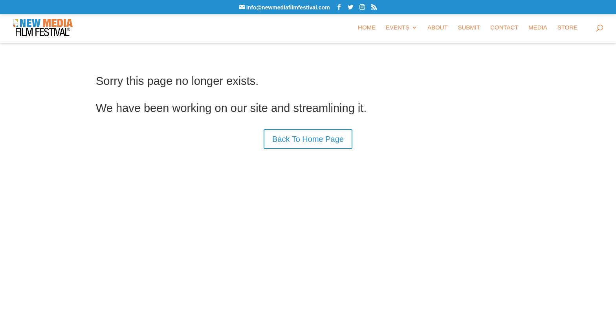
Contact (504, 28)
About (437, 28)
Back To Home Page (308, 139)
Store (567, 28)
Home (367, 28)
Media (537, 28)
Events (397, 28)
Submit (469, 28)
